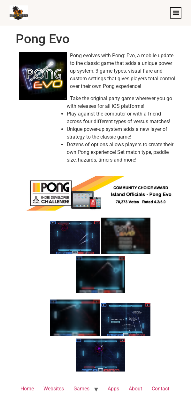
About (135, 389)
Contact (160, 389)
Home (27, 389)
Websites (53, 389)
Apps (113, 389)
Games (81, 389)
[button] (175, 13)
